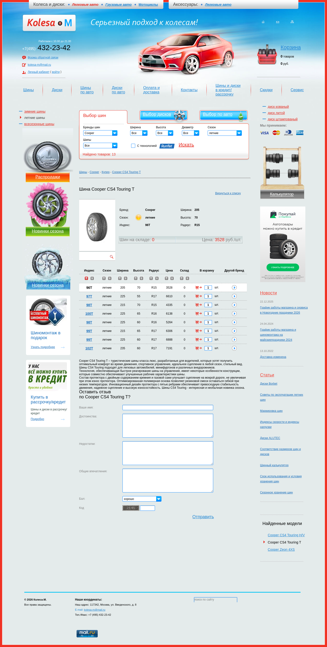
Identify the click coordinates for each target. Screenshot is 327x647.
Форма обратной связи (43, 57)
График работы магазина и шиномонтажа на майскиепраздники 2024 (278, 335)
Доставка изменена (273, 357)
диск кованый (278, 107)
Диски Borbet (268, 383)
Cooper (94, 172)
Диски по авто (118, 90)
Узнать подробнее (43, 347)
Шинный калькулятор (274, 465)
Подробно (37, 419)
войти (56, 72)
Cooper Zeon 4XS (281, 549)
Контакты (189, 90)
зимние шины (34, 111)
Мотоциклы (148, 4)
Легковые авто (218, 4)
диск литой (276, 113)
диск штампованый (283, 119)
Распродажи (47, 177)
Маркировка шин (271, 411)
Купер (106, 172)
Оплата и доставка (151, 90)
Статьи (267, 375)
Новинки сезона (48, 231)
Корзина (291, 47)
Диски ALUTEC (270, 438)
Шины (28, 90)
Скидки (266, 90)
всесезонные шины (39, 124)
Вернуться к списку (228, 193)
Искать (186, 144)
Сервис (297, 90)
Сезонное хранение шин (276, 492)
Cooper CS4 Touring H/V (286, 535)
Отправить (203, 516)
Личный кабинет (38, 72)
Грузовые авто (118, 4)
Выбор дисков (157, 114)
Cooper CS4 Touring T (126, 172)
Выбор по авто (217, 114)
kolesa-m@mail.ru (39, 64)
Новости (268, 293)
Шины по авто (87, 90)
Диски (57, 90)
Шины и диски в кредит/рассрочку (228, 90)
